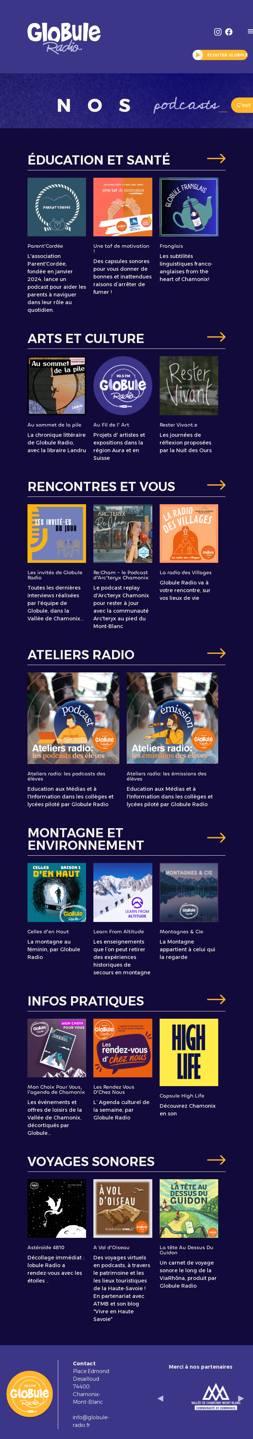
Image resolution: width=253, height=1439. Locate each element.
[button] (160, 1398)
